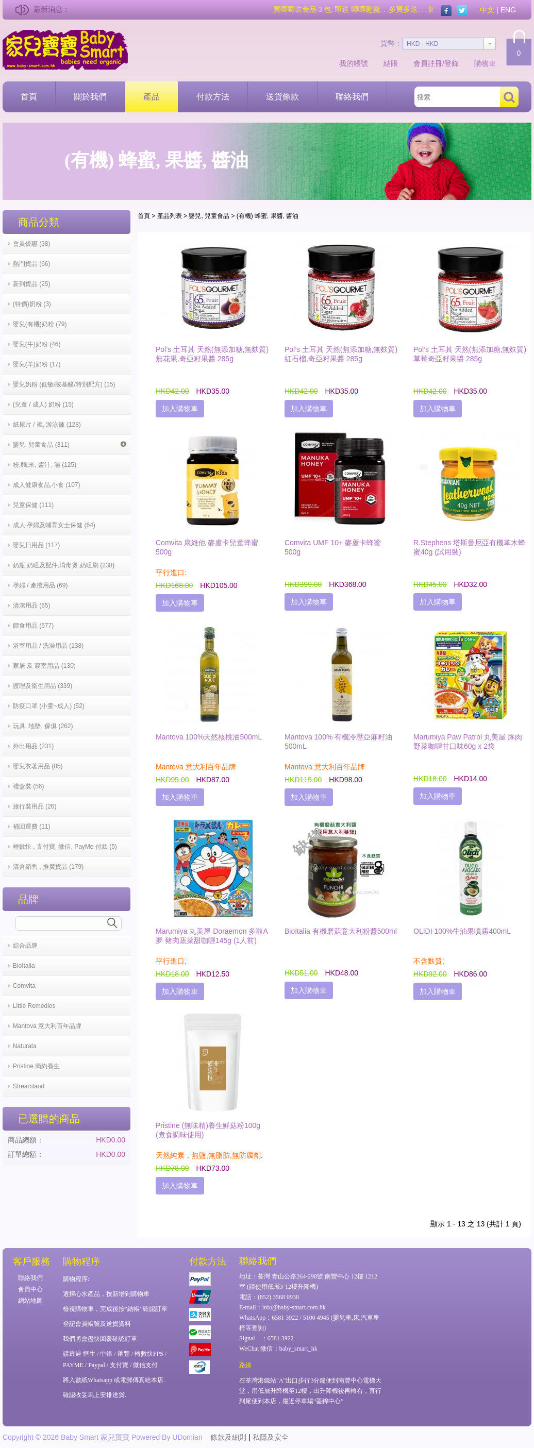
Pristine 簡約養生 (36, 1066)
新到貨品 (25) (32, 284)
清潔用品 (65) (32, 605)
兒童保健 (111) (33, 505)
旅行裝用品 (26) (35, 806)
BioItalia (24, 965)
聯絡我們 (352, 96)
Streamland (28, 1086)
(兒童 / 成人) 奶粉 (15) (43, 404)
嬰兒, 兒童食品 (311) (69, 444)
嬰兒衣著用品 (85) (38, 766)
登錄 (451, 63)
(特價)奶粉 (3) (32, 304)
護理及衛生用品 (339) (42, 685)
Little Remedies (34, 1005)
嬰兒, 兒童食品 (209, 216)
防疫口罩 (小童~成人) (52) (49, 706)
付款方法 (212, 96)
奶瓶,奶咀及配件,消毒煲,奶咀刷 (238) (63, 565)
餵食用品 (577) (33, 625)
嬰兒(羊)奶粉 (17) (37, 364)
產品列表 (169, 216)
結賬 (390, 63)
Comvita (24, 985)
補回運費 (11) (32, 826)
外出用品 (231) (33, 746)
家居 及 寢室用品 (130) (44, 665)
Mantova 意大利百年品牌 (47, 1026)
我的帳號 (353, 63)
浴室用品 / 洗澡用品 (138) (48, 645)
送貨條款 (282, 96)
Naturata (25, 1046)
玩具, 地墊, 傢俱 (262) (43, 726)
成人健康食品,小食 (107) (46, 485)
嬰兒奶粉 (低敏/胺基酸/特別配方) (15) (64, 384)
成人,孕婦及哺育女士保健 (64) (54, 525)
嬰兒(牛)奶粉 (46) (37, 344)
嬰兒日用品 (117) (36, 545)
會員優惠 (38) (32, 243)
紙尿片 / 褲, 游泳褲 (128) (47, 424)
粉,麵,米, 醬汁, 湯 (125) (44, 464)
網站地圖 (30, 1300)
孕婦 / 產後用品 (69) (40, 585)
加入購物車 (180, 409)
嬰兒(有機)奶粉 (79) (40, 324)
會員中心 (30, 1289)
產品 (151, 96)
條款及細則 (228, 1437)
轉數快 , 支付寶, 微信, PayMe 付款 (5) (65, 846)
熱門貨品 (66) (32, 263)
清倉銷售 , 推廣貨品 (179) (48, 866)
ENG (508, 10)
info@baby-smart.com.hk (294, 1307)
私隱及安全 (271, 1437)
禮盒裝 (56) (28, 786)
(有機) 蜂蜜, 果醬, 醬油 (268, 216)
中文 (487, 10)
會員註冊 (427, 63)
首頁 (29, 96)
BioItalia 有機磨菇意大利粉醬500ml (341, 931)
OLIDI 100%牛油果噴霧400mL (462, 931)
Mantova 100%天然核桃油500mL (209, 737)
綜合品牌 (25, 945)
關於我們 (90, 96)
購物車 (485, 63)
